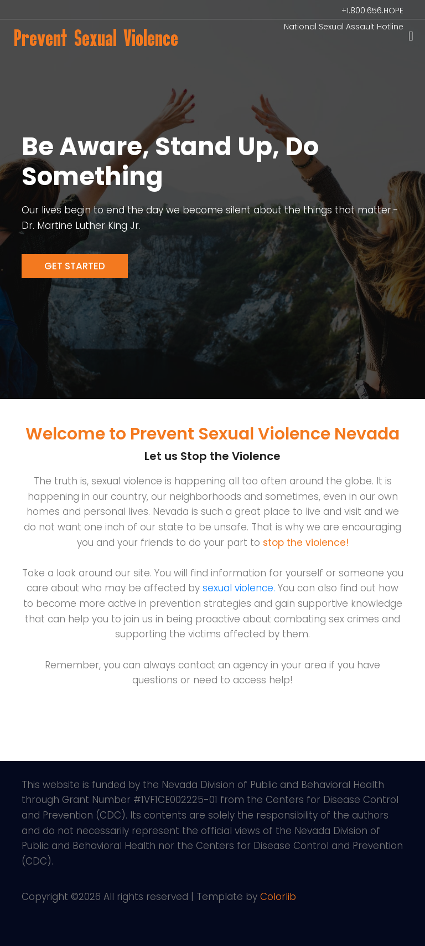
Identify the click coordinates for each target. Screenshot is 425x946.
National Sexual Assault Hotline (343, 26)
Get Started (74, 266)
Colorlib (278, 896)
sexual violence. (239, 588)
